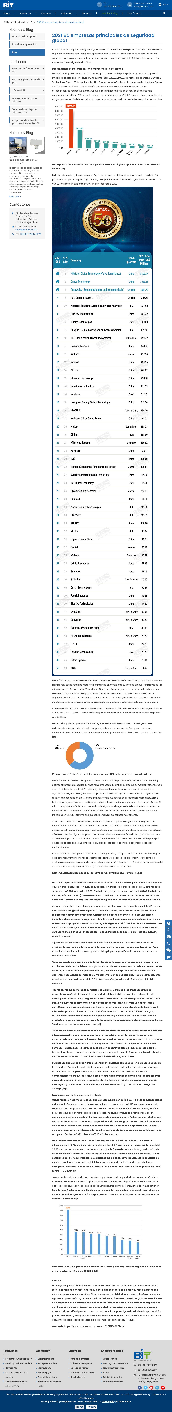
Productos (25, 13)
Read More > (15, 196)
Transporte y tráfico (47, 1363)
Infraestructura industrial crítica (49, 1384)
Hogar (6, 13)
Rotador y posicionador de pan (26, 81)
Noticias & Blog (109, 13)
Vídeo (106, 1372)
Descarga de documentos (115, 1363)
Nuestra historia (78, 1377)
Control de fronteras (47, 1377)
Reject (79, 1406)
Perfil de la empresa (80, 1359)
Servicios (87, 13)
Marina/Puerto (44, 1368)
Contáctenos (134, 13)
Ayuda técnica (110, 1359)
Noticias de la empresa (24, 36)
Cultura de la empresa (81, 1363)
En (164, 4)
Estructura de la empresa (82, 1372)
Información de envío (113, 1381)
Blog (33, 22)
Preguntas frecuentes (113, 1368)
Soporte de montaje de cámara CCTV (24, 111)
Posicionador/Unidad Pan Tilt (25, 70)
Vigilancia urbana (46, 1359)
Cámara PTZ (18, 90)
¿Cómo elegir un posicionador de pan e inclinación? (23, 160)
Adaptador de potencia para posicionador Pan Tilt (26, 122)
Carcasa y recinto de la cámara (24, 100)
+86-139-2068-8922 (30, 234)
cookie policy (109, 1401)
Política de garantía (112, 1377)
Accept (92, 1406)
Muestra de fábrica (79, 1368)
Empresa (46, 13)
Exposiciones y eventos (24, 44)
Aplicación (66, 13)
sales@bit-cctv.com (143, 5)
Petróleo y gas (44, 1372)
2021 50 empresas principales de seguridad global (60, 22)
